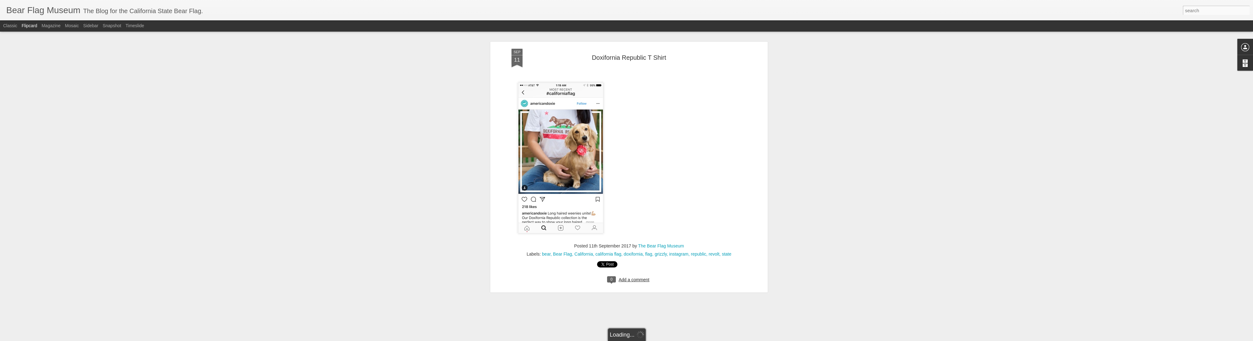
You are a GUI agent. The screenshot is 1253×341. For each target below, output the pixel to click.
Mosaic (72, 25)
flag (648, 151)
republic (698, 151)
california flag (608, 151)
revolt (714, 151)
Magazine (51, 25)
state (726, 151)
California (584, 151)
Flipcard (29, 25)
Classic (10, 25)
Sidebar (90, 25)
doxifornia (633, 151)
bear (546, 151)
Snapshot (112, 25)
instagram (678, 151)
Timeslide (135, 25)
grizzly (661, 151)
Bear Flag (562, 151)
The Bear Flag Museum (661, 143)
